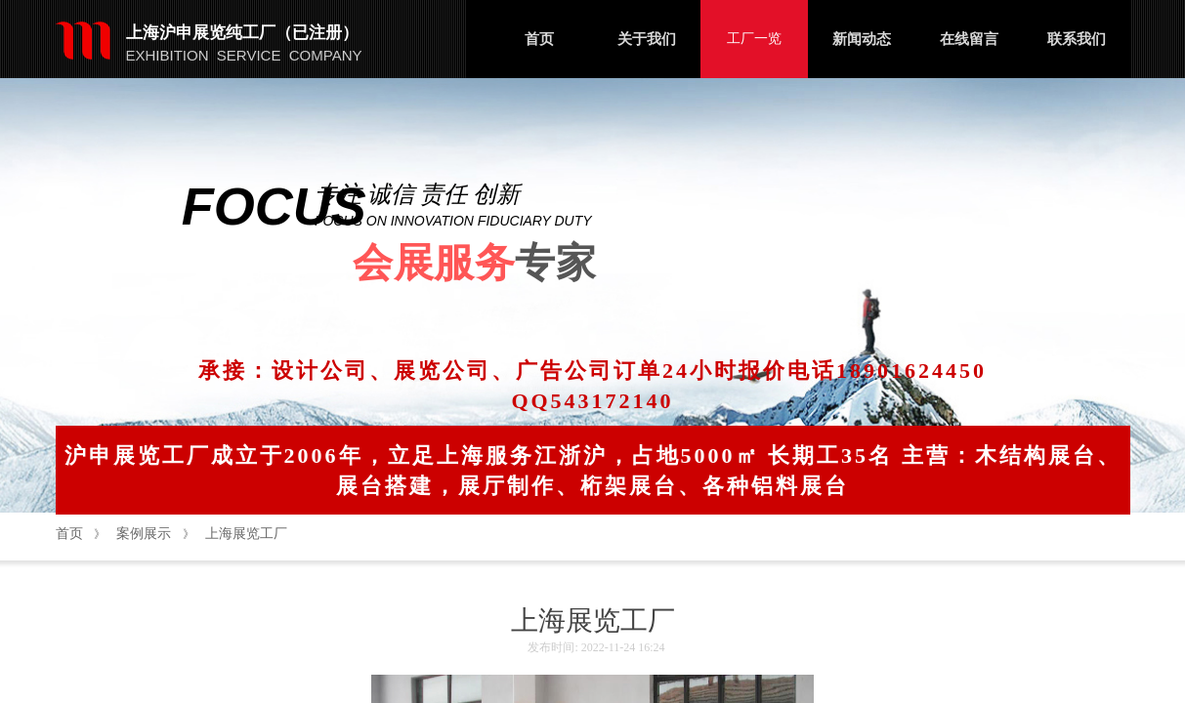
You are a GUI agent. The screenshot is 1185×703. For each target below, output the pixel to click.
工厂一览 (754, 38)
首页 (539, 39)
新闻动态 (861, 39)
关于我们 (646, 39)
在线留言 (969, 39)
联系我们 (1076, 39)
